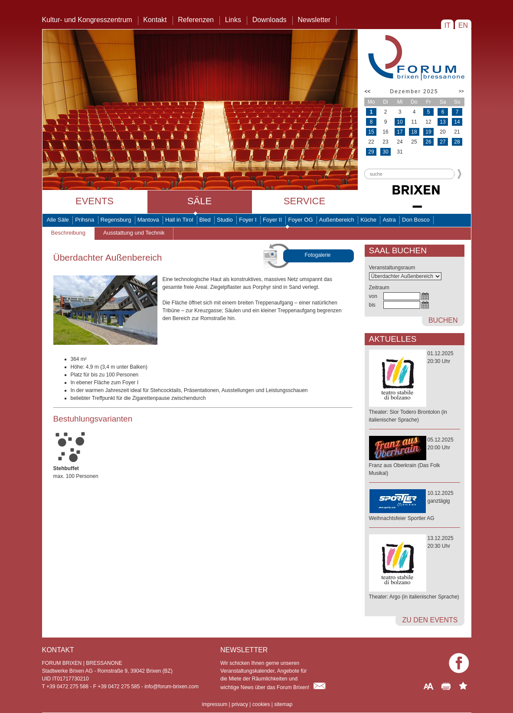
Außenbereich (336, 219)
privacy (240, 704)
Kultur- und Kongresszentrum (87, 19)
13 (442, 122)
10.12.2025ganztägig (414, 506)
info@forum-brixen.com (171, 687)
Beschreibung (68, 232)
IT (447, 25)
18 (414, 132)
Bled (205, 219)
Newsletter (314, 19)
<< (368, 91)
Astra (388, 219)
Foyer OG (300, 219)
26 (428, 142)
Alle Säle (58, 219)
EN (463, 25)
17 (399, 132)
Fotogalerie (318, 255)
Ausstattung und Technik (133, 232)
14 (457, 122)
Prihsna (84, 219)
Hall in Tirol (179, 219)
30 (385, 152)
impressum (215, 704)
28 (457, 142)
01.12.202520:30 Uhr (414, 387)
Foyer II (272, 219)
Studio (225, 219)
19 (428, 132)
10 (399, 122)
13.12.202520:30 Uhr (414, 568)
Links (233, 19)
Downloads (269, 19)
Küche (368, 219)
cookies (261, 704)
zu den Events (429, 620)
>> (461, 91)
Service (304, 201)
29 (371, 152)
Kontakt (155, 19)
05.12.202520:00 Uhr (414, 457)
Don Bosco (416, 219)
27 (442, 142)
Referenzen (196, 19)
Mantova (148, 219)
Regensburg (116, 219)
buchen (443, 320)
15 (371, 132)
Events (94, 201)
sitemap (283, 704)
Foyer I (247, 219)
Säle (199, 201)
